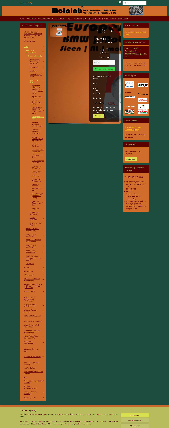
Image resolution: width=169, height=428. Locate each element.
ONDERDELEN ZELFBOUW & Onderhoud (34, 299)
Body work (37, 67)
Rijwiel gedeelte (37, 219)
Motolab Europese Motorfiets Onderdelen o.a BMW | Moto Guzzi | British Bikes (33, 34)
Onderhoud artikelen (34, 213)
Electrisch (37, 71)
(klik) (137, 130)
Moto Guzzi (34, 275)
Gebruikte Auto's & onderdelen (31, 326)
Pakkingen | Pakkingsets (36, 180)
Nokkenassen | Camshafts (38, 151)
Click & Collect (29, 368)
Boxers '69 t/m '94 (36, 56)
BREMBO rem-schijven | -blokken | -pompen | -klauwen (34, 286)
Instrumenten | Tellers (36, 224)
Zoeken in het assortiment (35, 18)
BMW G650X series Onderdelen (33, 241)
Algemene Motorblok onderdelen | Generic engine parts (38, 89)
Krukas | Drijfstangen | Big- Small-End (37, 139)
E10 (25, 377)
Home (22, 18)
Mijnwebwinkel (108, 424)
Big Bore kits (36, 96)
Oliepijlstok (36, 172)
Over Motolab (29, 41)
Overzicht (98, 116)
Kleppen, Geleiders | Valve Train (36, 131)
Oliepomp (35, 175)
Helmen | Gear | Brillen (34, 311)
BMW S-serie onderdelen (35, 252)
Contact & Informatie (34, 357)
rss (79, 424)
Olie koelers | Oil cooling (37, 167)
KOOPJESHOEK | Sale (32, 315)
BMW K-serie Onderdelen (35, 246)
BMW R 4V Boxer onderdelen (35, 230)
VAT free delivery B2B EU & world (34, 382)
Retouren (24, 410)
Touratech (30, 264)
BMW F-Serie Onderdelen (35, 235)
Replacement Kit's (37, 189)
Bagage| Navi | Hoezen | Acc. (34, 305)
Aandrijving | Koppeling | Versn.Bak (37, 62)
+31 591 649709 (131, 48)
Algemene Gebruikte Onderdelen (32, 331)
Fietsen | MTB (34, 397)
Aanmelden (131, 159)
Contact (69, 18)
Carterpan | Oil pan (38, 118)
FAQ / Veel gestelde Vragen (31, 363)
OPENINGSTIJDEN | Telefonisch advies (87, 18)
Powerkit (35, 184)
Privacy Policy (58, 415)
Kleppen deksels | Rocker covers (37, 124)
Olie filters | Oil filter (38, 156)
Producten (84, 410)
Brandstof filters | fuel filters (36, 102)
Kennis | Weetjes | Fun (34, 350)
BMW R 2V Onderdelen (35, 51)
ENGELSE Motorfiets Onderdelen (34, 279)
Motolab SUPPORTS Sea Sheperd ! (33, 373)
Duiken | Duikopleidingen (30, 387)
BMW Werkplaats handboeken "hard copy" (33, 258)
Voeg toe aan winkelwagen (104, 69)
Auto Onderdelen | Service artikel (34, 337)
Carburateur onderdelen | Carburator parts (38, 110)
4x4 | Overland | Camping (34, 393)
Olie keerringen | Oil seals (38, 162)
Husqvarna (34, 271)
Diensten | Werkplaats (34, 342)
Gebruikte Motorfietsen (33, 321)
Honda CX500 (34, 291)
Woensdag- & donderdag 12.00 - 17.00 (136, 54)
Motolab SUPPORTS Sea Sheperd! (116, 18)
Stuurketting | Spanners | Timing (37, 196)
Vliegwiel (35, 208)
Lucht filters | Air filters (37, 145)
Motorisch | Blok (37, 81)
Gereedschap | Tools (36, 75)
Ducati (34, 267)
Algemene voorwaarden (59, 410)
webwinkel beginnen (87, 424)
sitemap (73, 424)
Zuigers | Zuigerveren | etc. (37, 203)
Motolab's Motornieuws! (56, 18)
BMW (34, 47)
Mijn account (26, 2)
